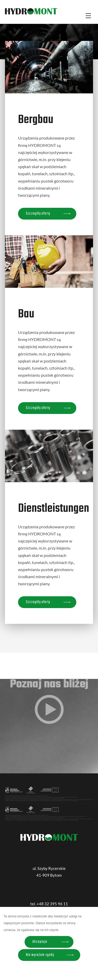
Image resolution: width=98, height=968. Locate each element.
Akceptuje (39, 942)
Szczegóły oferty (38, 213)
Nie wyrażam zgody (40, 955)
